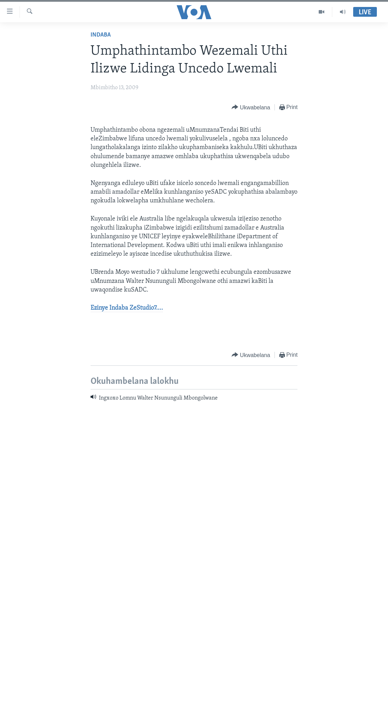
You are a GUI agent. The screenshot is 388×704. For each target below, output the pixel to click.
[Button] (251, 107)
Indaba (101, 35)
